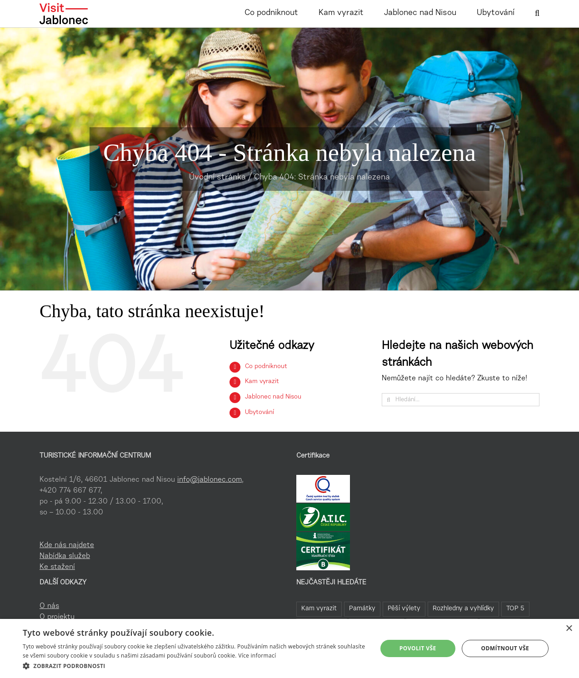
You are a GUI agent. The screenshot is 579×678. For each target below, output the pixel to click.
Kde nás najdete (67, 545)
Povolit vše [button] (417, 648)
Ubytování (259, 412)
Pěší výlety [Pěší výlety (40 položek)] (404, 608)
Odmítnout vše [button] (505, 648)
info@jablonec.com (209, 480)
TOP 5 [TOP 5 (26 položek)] (515, 608)
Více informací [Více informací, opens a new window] (257, 655)
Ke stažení (57, 567)
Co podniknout (266, 367)
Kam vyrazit (262, 382)
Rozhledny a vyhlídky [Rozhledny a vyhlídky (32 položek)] (463, 608)
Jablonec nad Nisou (273, 397)
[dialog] (289, 648)
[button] (537, 12)
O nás (49, 606)
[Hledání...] (460, 399)
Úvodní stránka (217, 178)
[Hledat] (388, 399)
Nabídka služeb (65, 556)
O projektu (57, 617)
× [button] (568, 628)
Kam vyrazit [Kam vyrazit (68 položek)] (319, 608)
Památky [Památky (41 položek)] (362, 608)
